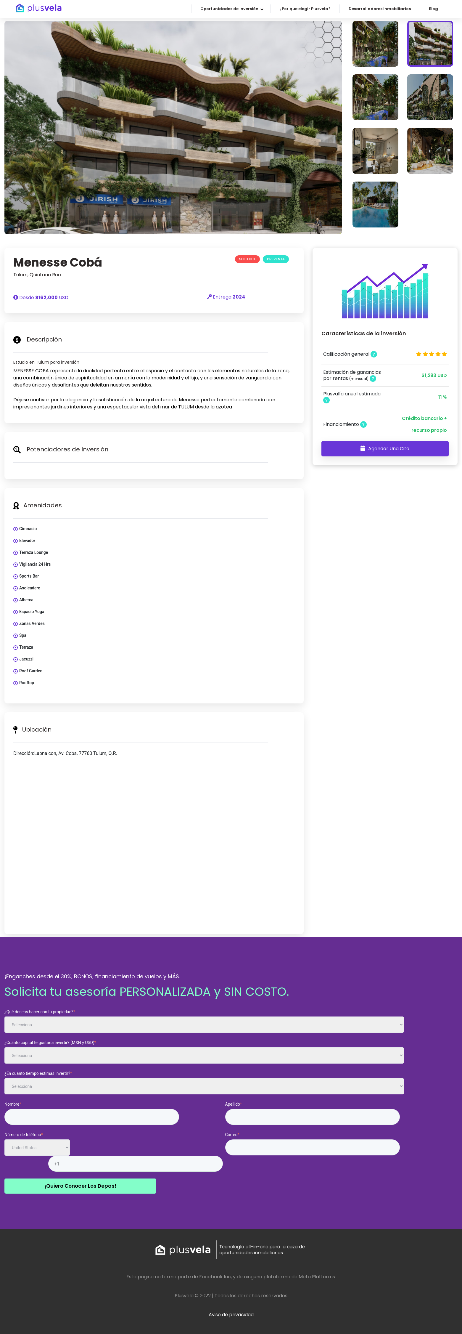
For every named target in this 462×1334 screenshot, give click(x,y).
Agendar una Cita (384, 448)
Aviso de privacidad (231, 1314)
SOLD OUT (247, 259)
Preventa (276, 259)
